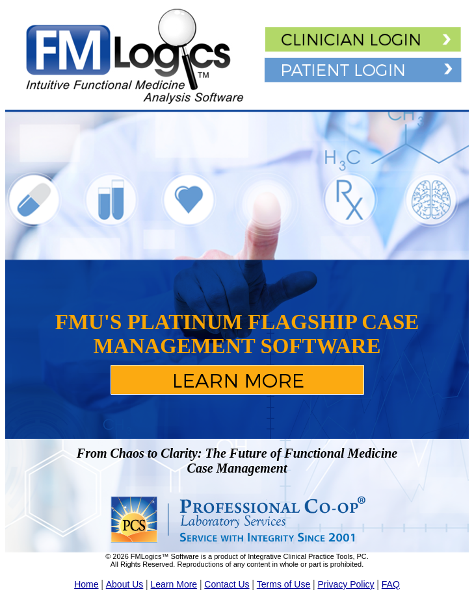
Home (86, 584)
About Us (125, 584)
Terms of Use (283, 584)
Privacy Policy (345, 584)
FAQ (391, 584)
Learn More (174, 584)
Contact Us (226, 584)
